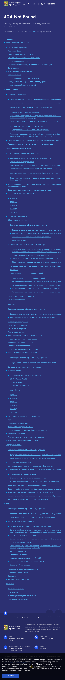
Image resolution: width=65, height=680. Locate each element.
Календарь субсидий (16, 434)
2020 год (13, 412)
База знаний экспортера (20, 565)
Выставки (12, 576)
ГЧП (9, 420)
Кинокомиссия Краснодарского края (23, 440)
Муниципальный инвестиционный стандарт (25, 335)
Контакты (10, 584)
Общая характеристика (17, 48)
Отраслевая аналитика (19, 555)
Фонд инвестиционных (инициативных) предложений (29, 190)
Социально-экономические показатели (24, 58)
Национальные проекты (17, 329)
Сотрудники (13, 592)
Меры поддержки (13, 89)
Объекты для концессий (18, 220)
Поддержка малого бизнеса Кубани (24, 112)
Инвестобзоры (14, 390)
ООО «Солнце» (16, 382)
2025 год (13, 202)
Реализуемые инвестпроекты (20, 346)
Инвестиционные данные (18, 61)
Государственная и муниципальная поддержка (27, 82)
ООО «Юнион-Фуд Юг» (19, 379)
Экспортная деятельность (18, 573)
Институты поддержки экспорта (21, 521)
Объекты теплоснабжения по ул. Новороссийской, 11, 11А (35, 259)
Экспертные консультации (18, 580)
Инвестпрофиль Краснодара (18, 42)
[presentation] (49, 613)
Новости (9, 39)
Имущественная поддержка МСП (21, 296)
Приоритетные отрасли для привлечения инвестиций (30, 65)
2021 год (13, 409)
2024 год (13, 205)
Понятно (11, 676)
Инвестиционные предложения (19, 148)
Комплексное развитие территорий (22, 353)
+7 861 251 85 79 (48, 4)
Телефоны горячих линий (18, 599)
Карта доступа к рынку (19, 551)
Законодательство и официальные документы (28, 225)
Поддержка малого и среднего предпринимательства (30, 107)
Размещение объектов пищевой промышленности (30, 158)
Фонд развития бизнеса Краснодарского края (27, 486)
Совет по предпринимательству (21, 463)
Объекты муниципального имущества (27, 126)
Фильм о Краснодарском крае (20, 427)
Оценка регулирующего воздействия (25, 474)
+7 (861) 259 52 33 (15, 651)
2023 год (13, 209)
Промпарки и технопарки (18, 216)
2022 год (13, 212)
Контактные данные (16, 589)
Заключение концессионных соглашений (26, 273)
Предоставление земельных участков (23, 153)
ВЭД (7, 504)
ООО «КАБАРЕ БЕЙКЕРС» (20, 386)
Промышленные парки (17, 332)
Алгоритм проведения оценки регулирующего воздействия (34, 481)
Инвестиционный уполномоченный (22, 85)
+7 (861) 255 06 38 (15, 649)
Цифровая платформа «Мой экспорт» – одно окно (30, 527)
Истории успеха (14, 75)
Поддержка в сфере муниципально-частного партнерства (32, 144)
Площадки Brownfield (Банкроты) (21, 193)
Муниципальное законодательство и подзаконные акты (32, 317)
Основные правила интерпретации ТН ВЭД (27, 562)
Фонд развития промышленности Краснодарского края (30, 492)
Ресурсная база (14, 51)
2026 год (13, 199)
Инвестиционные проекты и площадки (23, 78)
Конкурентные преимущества (20, 71)
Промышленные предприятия (22, 162)
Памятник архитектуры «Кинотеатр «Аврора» (30, 255)
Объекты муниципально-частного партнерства (29, 245)
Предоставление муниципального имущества (30, 130)
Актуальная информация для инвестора (24, 416)
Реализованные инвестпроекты (20, 342)
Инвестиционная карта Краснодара (22, 339)
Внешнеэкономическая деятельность (23, 569)
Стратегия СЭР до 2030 (18, 325)
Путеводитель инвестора (18, 423)
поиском (32, 32)
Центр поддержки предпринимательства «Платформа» (30, 466)
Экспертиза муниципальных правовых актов (28, 478)
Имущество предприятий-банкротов (23, 349)
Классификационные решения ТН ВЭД (25, 558)
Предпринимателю (13, 445)
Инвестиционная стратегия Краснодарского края (28, 430)
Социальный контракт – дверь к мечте (25, 375)
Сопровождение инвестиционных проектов (25, 367)
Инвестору (10, 304)
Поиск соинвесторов (16, 300)
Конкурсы (14, 270)
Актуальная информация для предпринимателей (28, 499)
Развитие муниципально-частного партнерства (31, 237)
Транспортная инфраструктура (20, 54)
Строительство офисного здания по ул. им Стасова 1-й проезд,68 (37, 169)
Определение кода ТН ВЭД (21, 542)
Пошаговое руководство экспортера (25, 536)
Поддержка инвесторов (17, 95)
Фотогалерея (13, 68)
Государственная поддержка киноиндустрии (26, 437)
